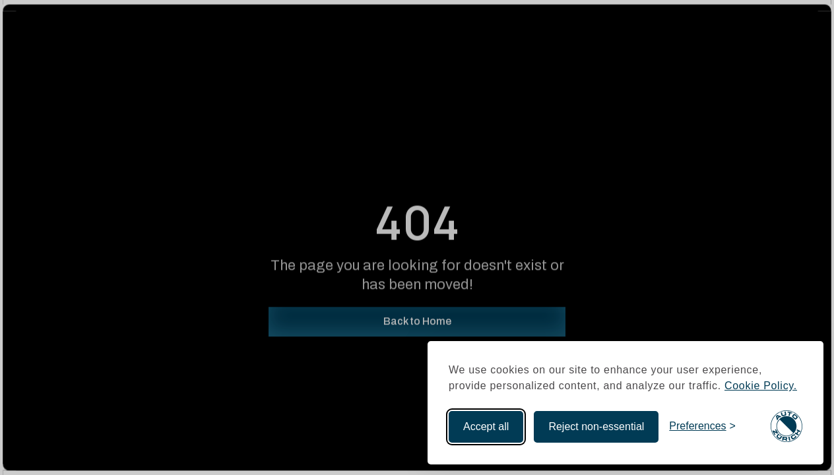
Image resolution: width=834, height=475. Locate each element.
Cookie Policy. (760, 385)
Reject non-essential (596, 426)
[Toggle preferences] (702, 426)
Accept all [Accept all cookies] (486, 426)
